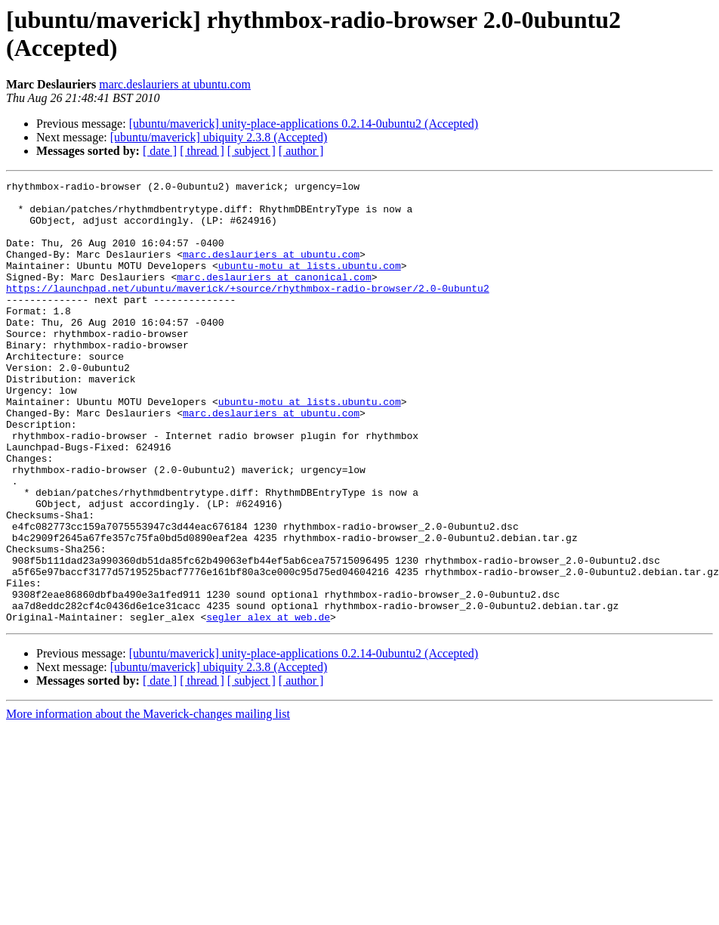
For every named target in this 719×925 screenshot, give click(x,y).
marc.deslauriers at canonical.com (274, 297)
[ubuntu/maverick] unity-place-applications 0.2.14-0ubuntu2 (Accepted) (304, 123)
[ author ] (301, 150)
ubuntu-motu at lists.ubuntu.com (309, 283)
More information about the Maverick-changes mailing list (148, 802)
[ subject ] (251, 150)
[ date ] (160, 150)
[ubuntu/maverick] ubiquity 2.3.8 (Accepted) (218, 137)
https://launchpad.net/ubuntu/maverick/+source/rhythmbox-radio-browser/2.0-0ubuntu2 (247, 310)
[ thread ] (202, 150)
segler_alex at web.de (268, 705)
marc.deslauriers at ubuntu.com (175, 84)
